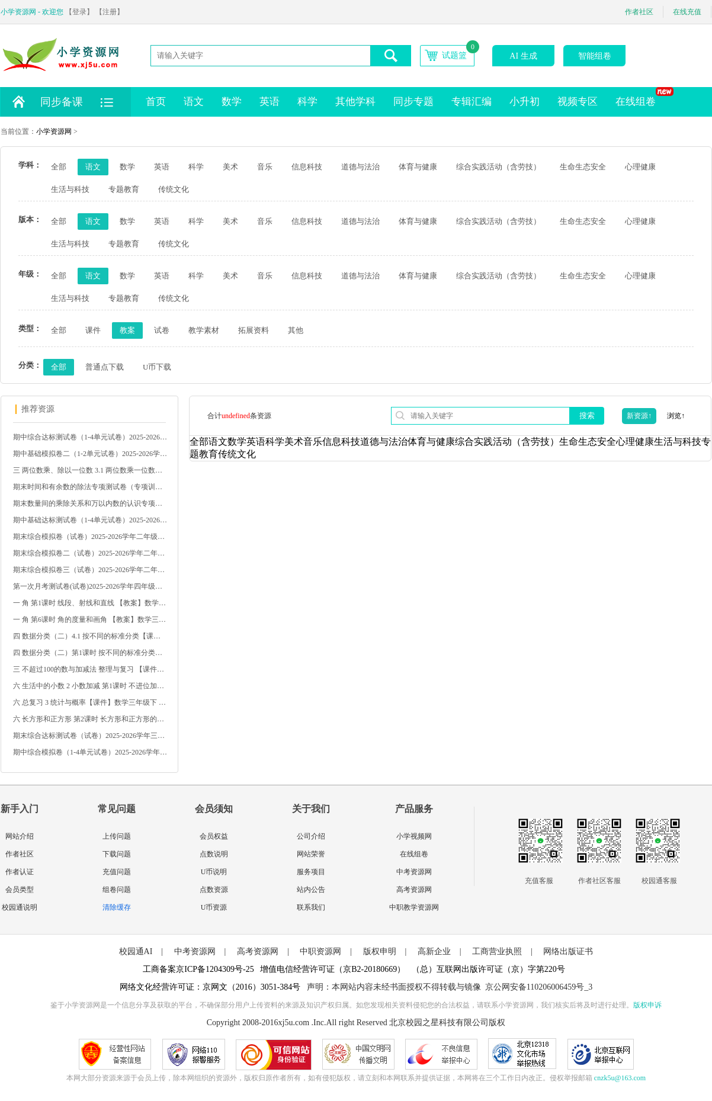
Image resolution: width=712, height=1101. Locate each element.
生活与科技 (70, 189)
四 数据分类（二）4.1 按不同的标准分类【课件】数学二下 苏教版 (90, 636)
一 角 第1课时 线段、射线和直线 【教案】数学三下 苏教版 (90, 603)
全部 (58, 166)
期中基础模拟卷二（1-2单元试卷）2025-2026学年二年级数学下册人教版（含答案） (90, 454)
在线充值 (687, 12)
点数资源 (214, 889)
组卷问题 (116, 889)
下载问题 (116, 854)
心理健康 (640, 166)
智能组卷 (594, 56)
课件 (93, 330)
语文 (194, 101)
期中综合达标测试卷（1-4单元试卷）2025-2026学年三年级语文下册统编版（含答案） (90, 437)
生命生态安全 (583, 166)
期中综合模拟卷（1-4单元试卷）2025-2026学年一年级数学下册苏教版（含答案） (90, 752)
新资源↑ (639, 416)
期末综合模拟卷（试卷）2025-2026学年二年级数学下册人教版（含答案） (90, 536)
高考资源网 (414, 889)
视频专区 (577, 101)
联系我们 (311, 907)
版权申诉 (647, 1005)
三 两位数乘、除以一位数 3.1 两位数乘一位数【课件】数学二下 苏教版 (90, 470)
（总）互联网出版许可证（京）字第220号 (488, 969)
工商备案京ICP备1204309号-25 (198, 969)
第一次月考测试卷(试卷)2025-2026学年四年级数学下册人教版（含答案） (90, 586)
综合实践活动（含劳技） (498, 166)
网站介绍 (19, 836)
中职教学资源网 (414, 907)
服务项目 (311, 872)
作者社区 (639, 12)
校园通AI (136, 951)
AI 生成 (523, 56)
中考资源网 (414, 872)
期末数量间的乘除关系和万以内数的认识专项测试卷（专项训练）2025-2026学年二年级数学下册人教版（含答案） (90, 503)
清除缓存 (116, 907)
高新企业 (434, 951)
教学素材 (203, 330)
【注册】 (109, 12)
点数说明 (214, 854)
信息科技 (306, 166)
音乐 (264, 166)
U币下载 (157, 366)
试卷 (161, 330)
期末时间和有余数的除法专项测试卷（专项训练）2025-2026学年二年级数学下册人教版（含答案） (90, 487)
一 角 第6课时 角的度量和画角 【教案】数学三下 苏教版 (90, 619)
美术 (230, 166)
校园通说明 (19, 907)
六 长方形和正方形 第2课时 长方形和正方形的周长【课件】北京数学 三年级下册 (90, 719)
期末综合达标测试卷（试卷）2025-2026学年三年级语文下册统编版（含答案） (90, 735)
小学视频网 (414, 836)
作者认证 (19, 872)
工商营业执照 (497, 951)
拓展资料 (253, 330)
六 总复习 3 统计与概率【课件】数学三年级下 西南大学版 (90, 702)
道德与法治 (360, 166)
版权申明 (379, 951)
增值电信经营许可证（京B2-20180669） (332, 969)
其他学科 (355, 101)
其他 (295, 330)
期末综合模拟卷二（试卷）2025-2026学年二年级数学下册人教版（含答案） (90, 553)
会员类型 (19, 889)
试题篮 (454, 55)
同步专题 (413, 101)
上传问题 (116, 836)
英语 (269, 101)
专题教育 (123, 189)
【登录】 (79, 12)
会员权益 (214, 836)
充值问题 (116, 872)
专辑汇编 (471, 101)
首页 (156, 101)
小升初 (524, 101)
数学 (232, 101)
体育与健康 (418, 166)
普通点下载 (104, 366)
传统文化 (173, 189)
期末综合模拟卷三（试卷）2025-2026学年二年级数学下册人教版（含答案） (90, 570)
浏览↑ (676, 416)
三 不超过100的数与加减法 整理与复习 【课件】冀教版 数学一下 (90, 669)
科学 (307, 101)
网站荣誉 (311, 854)
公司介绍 (311, 836)
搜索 (587, 415)
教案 (127, 330)
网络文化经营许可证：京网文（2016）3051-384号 (210, 987)
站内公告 (311, 889)
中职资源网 (320, 951)
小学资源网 (54, 131)
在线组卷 (640, 97)
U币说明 (214, 872)
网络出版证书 (568, 951)
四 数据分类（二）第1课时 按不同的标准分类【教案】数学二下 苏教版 (90, 653)
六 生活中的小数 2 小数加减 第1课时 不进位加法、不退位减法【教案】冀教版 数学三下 (90, 686)
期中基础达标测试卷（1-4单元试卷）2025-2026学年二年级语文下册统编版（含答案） (90, 520)
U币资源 (214, 907)
